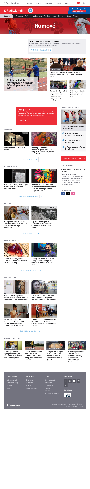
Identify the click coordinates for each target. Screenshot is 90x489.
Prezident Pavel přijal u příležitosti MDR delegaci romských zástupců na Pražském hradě (66, 74)
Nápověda (48, 383)
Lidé (54, 16)
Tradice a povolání (11, 241)
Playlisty (47, 16)
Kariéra (47, 388)
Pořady (27, 16)
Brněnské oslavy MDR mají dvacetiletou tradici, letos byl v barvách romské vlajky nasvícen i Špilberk (58, 96)
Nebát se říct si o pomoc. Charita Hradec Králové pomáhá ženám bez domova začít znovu (16, 298)
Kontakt (47, 391)
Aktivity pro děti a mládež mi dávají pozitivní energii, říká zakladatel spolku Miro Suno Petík (42, 262)
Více (75, 16)
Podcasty (29, 385)
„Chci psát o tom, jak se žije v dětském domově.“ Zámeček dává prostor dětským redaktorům (15, 225)
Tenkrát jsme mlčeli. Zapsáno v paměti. (44, 41)
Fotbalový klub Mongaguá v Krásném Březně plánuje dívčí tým (20, 84)
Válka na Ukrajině (12, 380)
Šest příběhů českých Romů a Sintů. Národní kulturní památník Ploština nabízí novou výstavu (55, 356)
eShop (9, 388)
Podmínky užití (72, 404)
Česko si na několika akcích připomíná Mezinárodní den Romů (77, 94)
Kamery (61, 16)
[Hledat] (84, 3)
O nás (69, 16)
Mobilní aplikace (31, 388)
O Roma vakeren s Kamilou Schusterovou (73, 127)
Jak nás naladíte (50, 380)
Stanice (59, 3)
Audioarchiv (37, 16)
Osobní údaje (62, 404)
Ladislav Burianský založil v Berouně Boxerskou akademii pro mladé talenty (16, 261)
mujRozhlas (48, 3)
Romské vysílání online (71, 108)
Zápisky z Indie (24, 110)
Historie (7, 204)
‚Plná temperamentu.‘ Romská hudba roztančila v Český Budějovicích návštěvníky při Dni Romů (76, 357)
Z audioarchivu (68, 166)
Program (38, 3)
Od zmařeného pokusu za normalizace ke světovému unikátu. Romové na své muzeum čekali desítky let (14, 322)
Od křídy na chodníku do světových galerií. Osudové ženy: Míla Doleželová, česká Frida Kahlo (42, 151)
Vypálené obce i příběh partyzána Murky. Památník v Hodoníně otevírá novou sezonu (41, 225)
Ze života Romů (10, 278)
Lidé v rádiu (49, 385)
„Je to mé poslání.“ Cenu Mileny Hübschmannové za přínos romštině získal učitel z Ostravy (43, 298)
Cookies (54, 404)
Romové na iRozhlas (12, 339)
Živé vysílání (30, 380)
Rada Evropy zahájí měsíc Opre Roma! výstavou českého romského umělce (16, 187)
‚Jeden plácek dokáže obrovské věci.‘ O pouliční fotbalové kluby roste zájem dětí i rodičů (33, 356)
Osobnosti (8, 130)
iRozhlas (29, 3)
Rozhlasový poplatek (52, 393)
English (81, 404)
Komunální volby (12, 383)
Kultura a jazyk (10, 167)
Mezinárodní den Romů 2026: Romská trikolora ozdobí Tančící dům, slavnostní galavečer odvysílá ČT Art (43, 188)
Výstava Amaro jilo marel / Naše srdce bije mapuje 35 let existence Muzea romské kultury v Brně (43, 322)
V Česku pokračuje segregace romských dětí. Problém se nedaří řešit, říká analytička (13, 355)
